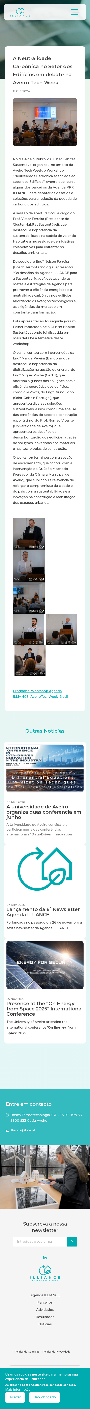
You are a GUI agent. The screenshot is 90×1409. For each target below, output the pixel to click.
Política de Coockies (26, 1351)
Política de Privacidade (56, 1351)
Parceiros (45, 1302)
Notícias (45, 1324)
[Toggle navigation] (75, 12)
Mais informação (18, 1389)
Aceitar (15, 1397)
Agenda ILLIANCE (45, 1295)
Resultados (45, 1317)
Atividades (45, 1310)
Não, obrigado (44, 1397)
